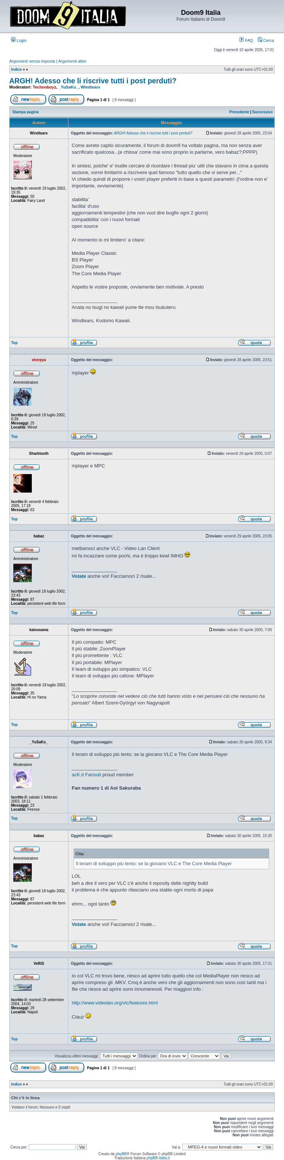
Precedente (239, 112)
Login (19, 40)
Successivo (262, 112)
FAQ (246, 40)
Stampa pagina (26, 112)
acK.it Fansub (86, 774)
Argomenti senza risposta (32, 61)
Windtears (90, 87)
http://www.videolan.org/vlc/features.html (115, 1003)
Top (14, 343)
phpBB (121, 1154)
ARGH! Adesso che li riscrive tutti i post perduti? (92, 81)
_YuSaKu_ (68, 87)
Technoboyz (44, 87)
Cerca (266, 40)
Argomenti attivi (72, 61)
